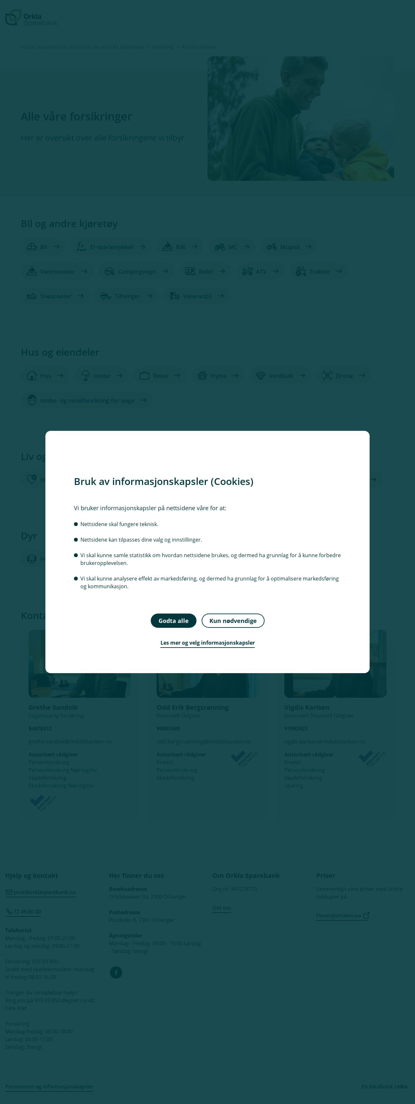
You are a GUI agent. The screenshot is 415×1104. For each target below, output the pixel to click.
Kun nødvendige (233, 620)
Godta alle (174, 620)
